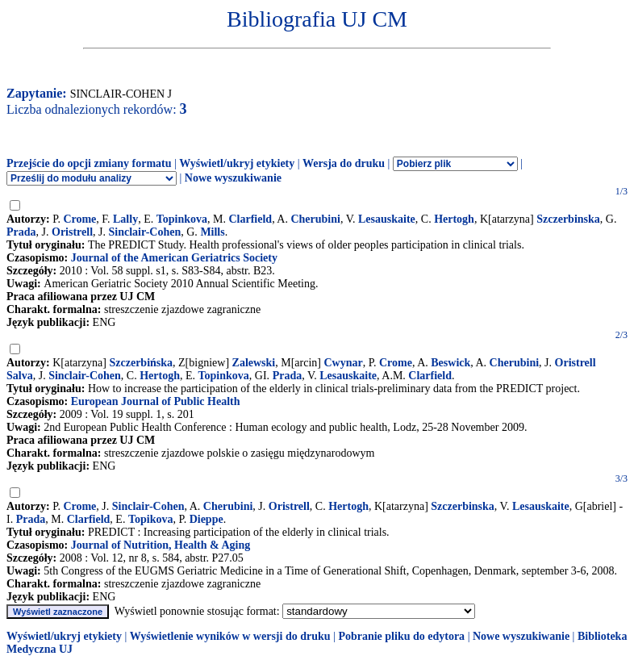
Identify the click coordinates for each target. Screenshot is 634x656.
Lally (125, 219)
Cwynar (343, 363)
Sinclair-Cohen (145, 232)
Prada (21, 232)
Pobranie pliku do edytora (401, 636)
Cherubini (315, 219)
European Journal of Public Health (155, 401)
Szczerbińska (141, 363)
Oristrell (72, 232)
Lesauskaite (386, 219)
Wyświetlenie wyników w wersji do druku (230, 636)
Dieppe (206, 519)
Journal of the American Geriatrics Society (174, 258)
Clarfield (250, 219)
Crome (79, 219)
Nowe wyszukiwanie (233, 178)
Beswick (450, 363)
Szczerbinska (568, 219)
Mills (212, 232)
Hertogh (454, 219)
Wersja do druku (343, 163)
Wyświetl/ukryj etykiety (236, 163)
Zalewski (254, 363)
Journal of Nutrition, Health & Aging (160, 545)
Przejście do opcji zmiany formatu (89, 163)
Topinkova (181, 219)
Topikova (150, 519)
